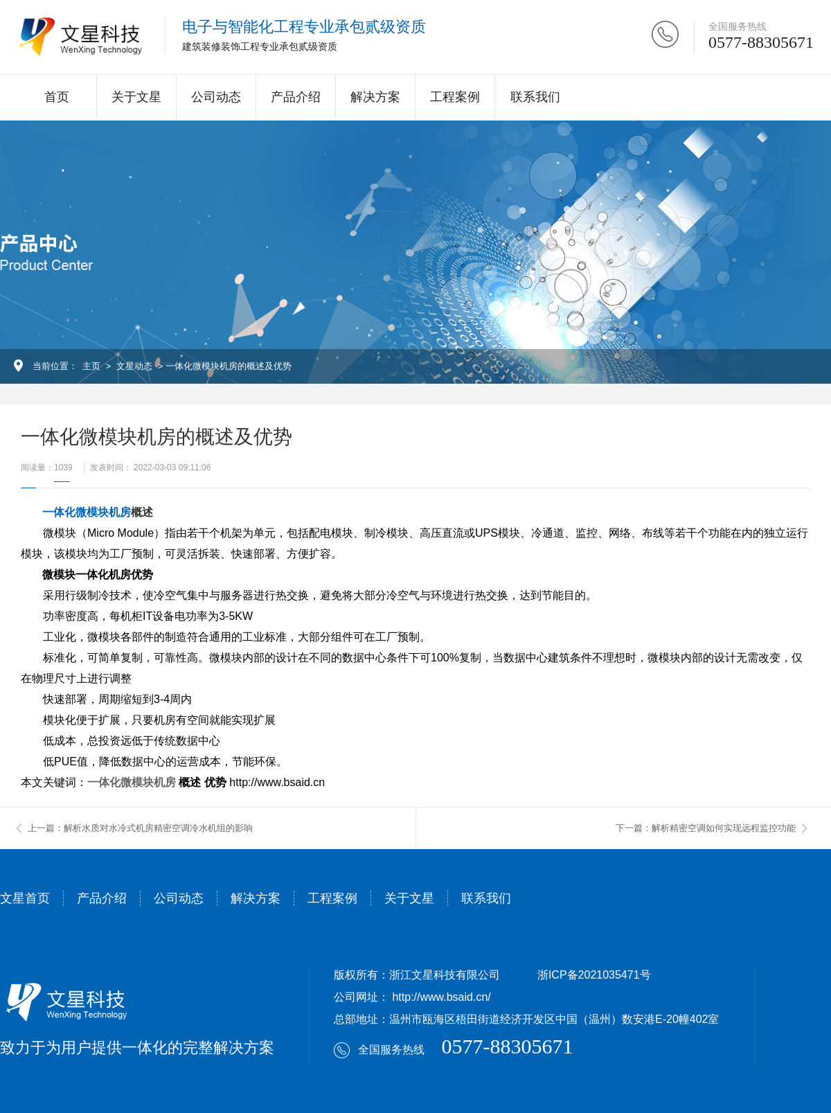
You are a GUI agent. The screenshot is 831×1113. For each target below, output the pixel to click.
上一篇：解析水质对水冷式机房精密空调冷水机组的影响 (140, 828)
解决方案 (375, 97)
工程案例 (455, 97)
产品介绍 (296, 97)
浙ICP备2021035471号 (594, 975)
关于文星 (136, 97)
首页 (56, 97)
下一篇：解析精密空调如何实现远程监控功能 (706, 828)
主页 (91, 366)
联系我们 (535, 97)
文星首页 (25, 898)
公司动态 (216, 97)
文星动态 (134, 366)
